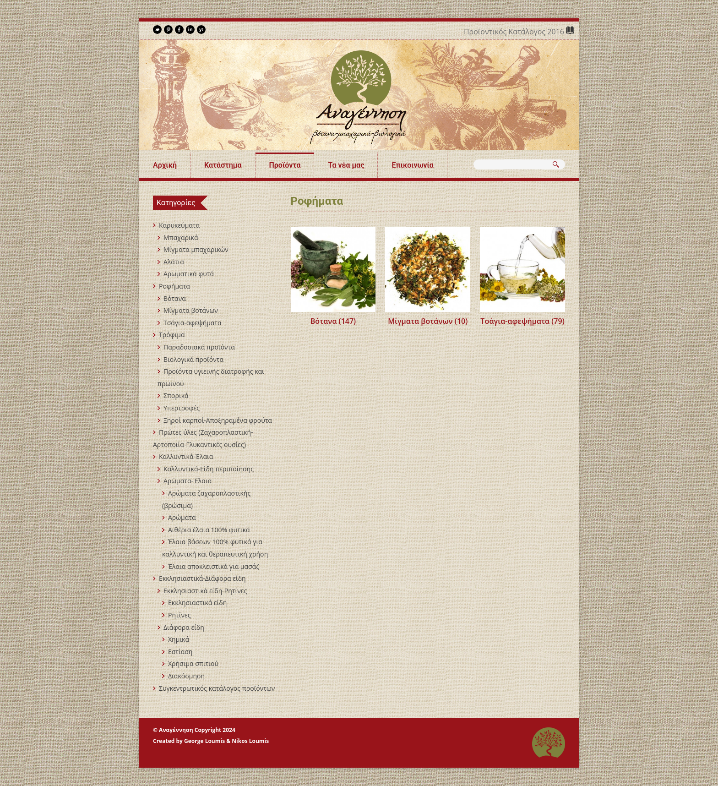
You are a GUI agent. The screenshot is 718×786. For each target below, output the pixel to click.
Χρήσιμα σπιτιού (193, 663)
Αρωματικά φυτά (188, 273)
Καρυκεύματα (179, 225)
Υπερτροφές (181, 408)
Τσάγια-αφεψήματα (192, 322)
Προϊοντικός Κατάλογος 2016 (515, 32)
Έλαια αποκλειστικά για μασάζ (213, 566)
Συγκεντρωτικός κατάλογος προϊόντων (217, 688)
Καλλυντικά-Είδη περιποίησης (208, 468)
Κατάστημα (222, 165)
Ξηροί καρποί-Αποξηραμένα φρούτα (217, 420)
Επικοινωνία (412, 165)
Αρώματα (182, 517)
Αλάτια (173, 261)
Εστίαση (180, 651)
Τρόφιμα (172, 334)
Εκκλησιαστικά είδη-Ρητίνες (205, 590)
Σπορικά (176, 395)
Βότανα (174, 298)
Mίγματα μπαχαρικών (195, 249)
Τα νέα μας (346, 165)
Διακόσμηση (186, 675)
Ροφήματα (174, 286)
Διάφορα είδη (183, 627)
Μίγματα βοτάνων (190, 310)
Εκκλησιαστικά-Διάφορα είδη (202, 578)
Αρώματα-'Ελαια (187, 480)
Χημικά (178, 639)
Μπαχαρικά (180, 237)
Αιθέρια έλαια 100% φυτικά (209, 529)
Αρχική (165, 165)
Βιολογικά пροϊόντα (193, 359)
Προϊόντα (285, 165)
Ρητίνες (179, 615)
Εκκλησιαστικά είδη (197, 602)
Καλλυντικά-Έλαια (186, 456)
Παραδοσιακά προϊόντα (199, 347)
